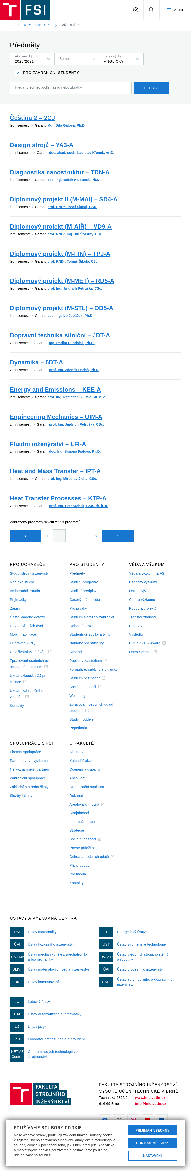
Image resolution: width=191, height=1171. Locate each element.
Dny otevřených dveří (27, 626)
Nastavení (152, 1156)
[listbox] (32, 59)
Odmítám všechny (152, 1143)
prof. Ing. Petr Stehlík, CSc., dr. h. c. (77, 397)
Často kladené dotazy (27, 617)
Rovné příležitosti (83, 848)
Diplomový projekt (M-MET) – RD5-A (62, 280)
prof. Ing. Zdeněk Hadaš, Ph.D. (74, 370)
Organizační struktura (86, 787)
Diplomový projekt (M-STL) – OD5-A (61, 308)
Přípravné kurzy (22, 643)
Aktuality (76, 752)
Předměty (71, 25)
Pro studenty (37, 25)
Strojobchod (79, 813)
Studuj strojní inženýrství (30, 573)
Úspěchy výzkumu (143, 582)
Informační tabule (83, 822)
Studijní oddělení (82, 719)
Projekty (135, 626)
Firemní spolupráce (25, 752)
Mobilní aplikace (23, 634)
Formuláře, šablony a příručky (93, 669)
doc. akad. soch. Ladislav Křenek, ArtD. (81, 153)
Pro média (77, 874)
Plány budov (79, 865)
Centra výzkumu (142, 600)
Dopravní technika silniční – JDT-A (60, 335)
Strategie (76, 830)
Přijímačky (18, 600)
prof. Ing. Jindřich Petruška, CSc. (75, 288)
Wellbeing (77, 696)
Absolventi (77, 778)
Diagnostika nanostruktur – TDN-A (60, 172)
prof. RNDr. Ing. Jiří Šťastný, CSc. (75, 234)
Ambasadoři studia (25, 591)
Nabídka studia (22, 582)
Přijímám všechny (153, 1130)
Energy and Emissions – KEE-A (55, 389)
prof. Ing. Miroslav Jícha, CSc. (72, 479)
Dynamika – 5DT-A (36, 362)
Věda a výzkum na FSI (147, 573)
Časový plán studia (84, 600)
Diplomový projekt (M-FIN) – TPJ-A (60, 253)
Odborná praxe (81, 626)
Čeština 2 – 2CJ (32, 117)
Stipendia (77, 652)
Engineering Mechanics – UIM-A (56, 416)
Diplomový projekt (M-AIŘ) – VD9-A (61, 226)
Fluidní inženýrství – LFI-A (48, 444)
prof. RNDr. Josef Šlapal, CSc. (72, 207)
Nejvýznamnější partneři (29, 769)
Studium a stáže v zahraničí (91, 617)
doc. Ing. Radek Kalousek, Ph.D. (74, 180)
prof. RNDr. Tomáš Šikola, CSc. (73, 261)
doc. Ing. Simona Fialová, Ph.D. (75, 451)
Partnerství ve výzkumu (29, 761)
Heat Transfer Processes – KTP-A (58, 498)
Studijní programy (83, 582)
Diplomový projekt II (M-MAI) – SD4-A (64, 199)
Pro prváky (78, 608)
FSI (10, 25)
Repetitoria (78, 728)
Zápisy (15, 608)
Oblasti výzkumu (142, 591)
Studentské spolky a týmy (89, 634)
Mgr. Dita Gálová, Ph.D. (67, 125)
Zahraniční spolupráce (28, 778)
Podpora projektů (143, 608)
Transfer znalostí (142, 617)
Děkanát (76, 796)
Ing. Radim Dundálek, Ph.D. (72, 343)
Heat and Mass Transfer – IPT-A (55, 471)
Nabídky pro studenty (86, 643)
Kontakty (17, 706)
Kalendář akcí (80, 761)
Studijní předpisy (82, 591)
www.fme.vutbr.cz (150, 1098)
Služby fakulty (21, 796)
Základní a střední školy (29, 787)
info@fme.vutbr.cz (150, 1104)
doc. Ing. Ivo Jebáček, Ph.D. (70, 316)
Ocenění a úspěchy (84, 769)
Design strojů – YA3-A (41, 145)
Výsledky (136, 634)
